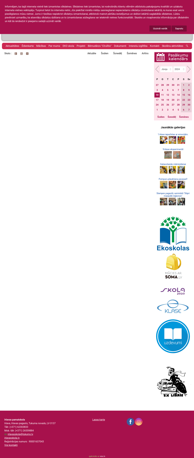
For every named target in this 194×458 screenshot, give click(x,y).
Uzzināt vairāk (160, 28)
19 (167, 100)
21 (178, 100)
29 (167, 85)
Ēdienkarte (28, 45)
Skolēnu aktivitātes (172, 45)
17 (157, 100)
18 (162, 100)
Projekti (81, 45)
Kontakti (154, 45)
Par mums (54, 45)
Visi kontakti (11, 445)
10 (157, 95)
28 (162, 85)
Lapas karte (98, 419)
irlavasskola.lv (12, 437)
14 (178, 95)
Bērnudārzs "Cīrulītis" (99, 45)
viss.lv (102, 456)
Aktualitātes (12, 45)
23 (189, 100)
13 (173, 95)
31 (178, 85)
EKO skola (68, 45)
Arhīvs (145, 53)
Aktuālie (91, 53)
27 (157, 85)
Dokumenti (120, 45)
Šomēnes (132, 53)
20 (173, 100)
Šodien (104, 53)
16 (189, 95)
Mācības (41, 45)
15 (183, 95)
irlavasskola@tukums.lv (20, 434)
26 (167, 104)
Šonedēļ (117, 53)
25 (162, 104)
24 (157, 104)
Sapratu (179, 28)
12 (167, 95)
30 (173, 85)
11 (162, 95)
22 (183, 100)
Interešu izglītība (138, 45)
